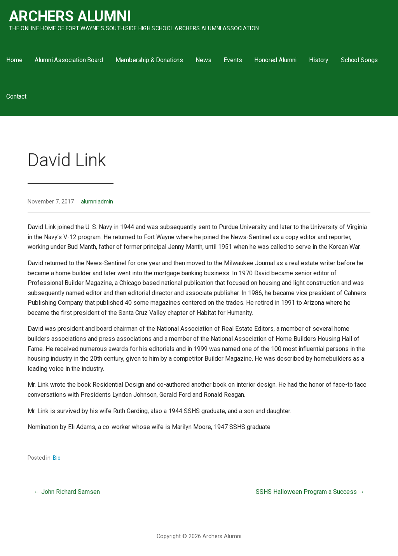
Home (14, 60)
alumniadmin (97, 201)
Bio (57, 458)
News (203, 60)
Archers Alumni (70, 16)
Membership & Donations (149, 60)
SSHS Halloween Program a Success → (310, 491)
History (318, 60)
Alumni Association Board (69, 60)
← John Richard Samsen (66, 491)
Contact (16, 96)
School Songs (359, 60)
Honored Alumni (275, 60)
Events (232, 60)
